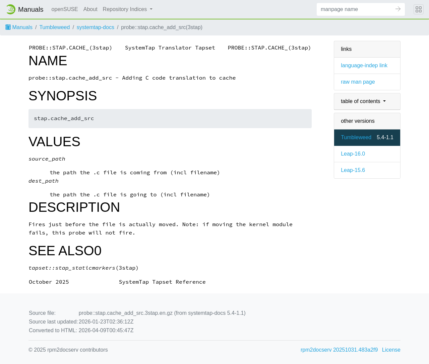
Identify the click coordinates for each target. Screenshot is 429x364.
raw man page (358, 82)
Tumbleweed (54, 27)
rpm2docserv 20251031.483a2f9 (339, 350)
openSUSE (65, 9)
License (391, 350)
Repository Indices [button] (125, 9)
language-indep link (364, 65)
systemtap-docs (95, 27)
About (90, 9)
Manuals (19, 27)
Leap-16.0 (353, 154)
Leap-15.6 (353, 170)
